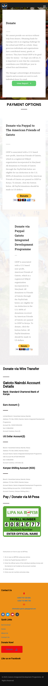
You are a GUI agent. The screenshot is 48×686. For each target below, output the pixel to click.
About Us (4, 633)
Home (3, 629)
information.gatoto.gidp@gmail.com (24, 609)
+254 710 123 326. (24, 598)
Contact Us (5, 637)
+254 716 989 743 (24, 601)
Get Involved (5, 625)
